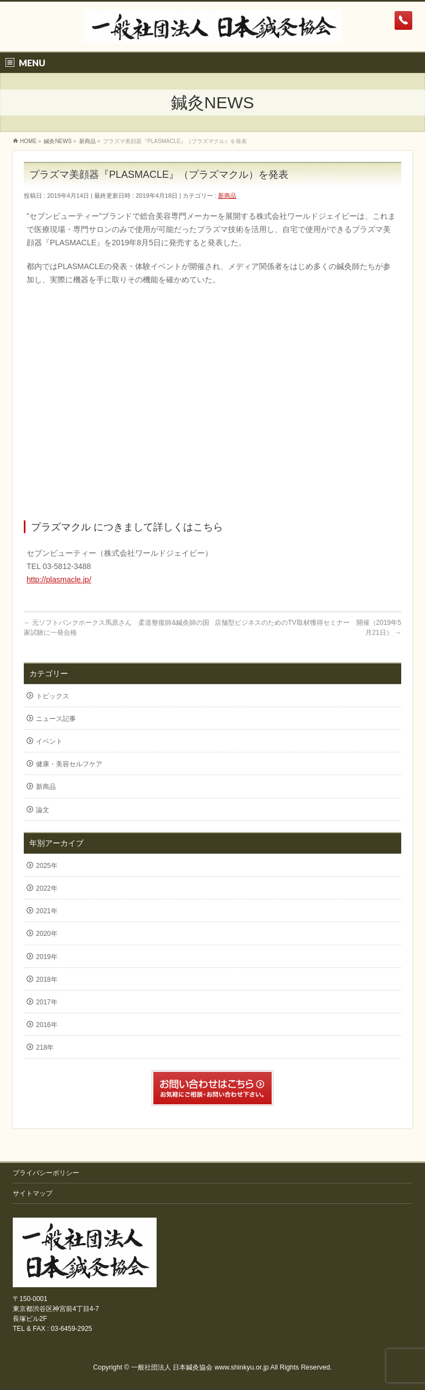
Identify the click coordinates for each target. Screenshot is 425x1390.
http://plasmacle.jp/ (59, 579)
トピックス (52, 696)
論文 (42, 810)
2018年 (47, 979)
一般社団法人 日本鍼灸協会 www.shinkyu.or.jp (200, 1367)
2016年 (47, 1025)
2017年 (47, 1002)
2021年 (47, 911)
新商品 (227, 195)
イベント (49, 741)
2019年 (47, 957)
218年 (45, 1047)
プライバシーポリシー (46, 1173)
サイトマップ (33, 1193)
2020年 (47, 934)
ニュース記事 (56, 719)
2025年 (47, 866)
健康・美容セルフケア (69, 764)
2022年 (47, 888)
